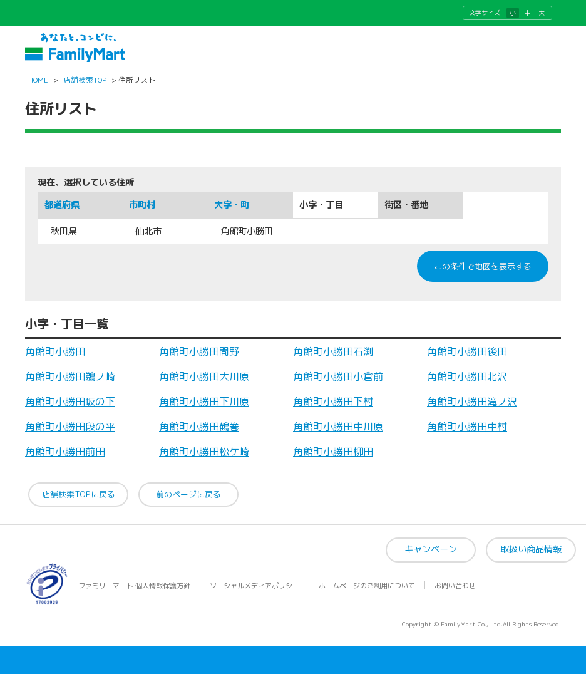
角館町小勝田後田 (467, 351)
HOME (38, 80)
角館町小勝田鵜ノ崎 (70, 376)
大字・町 (231, 205)
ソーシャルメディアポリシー (254, 586)
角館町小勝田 (55, 351)
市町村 (142, 205)
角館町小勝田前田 (65, 452)
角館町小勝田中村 (467, 426)
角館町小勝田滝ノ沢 (472, 401)
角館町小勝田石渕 (333, 351)
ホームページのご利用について (367, 586)
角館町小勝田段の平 (70, 426)
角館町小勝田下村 (333, 401)
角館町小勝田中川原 (338, 426)
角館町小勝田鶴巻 (199, 426)
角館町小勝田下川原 (204, 401)
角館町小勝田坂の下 (70, 401)
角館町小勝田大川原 (204, 376)
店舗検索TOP (84, 80)
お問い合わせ (455, 586)
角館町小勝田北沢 (467, 376)
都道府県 (62, 205)
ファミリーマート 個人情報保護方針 (134, 586)
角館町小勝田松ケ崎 (204, 452)
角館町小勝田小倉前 (338, 376)
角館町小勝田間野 (199, 351)
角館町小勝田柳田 (333, 452)
